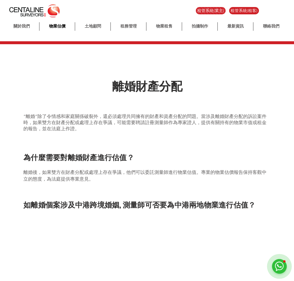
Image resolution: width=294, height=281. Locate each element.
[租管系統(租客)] (244, 10)
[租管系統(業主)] (211, 10)
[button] (199, 26)
